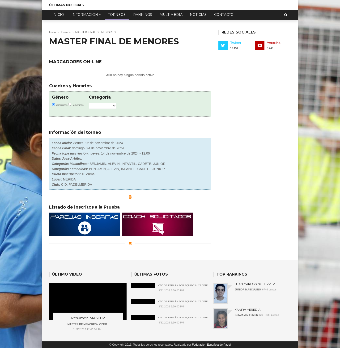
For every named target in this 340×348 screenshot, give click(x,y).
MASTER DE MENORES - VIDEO (87, 324)
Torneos (117, 15)
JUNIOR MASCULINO (248, 289)
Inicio (58, 15)
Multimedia (171, 15)
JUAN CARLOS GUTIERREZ (255, 284)
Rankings (142, 15)
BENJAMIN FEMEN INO (249, 315)
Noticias (198, 15)
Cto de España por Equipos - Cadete (183, 285)
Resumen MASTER (88, 318)
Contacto (224, 15)
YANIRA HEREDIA (247, 309)
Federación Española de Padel (211, 344)
